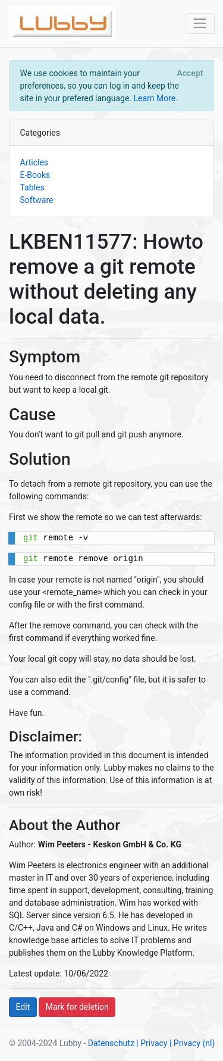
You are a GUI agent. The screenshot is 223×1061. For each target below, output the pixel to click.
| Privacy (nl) (192, 1043)
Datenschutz (111, 1043)
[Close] (190, 73)
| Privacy (151, 1043)
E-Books (35, 175)
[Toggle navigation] (200, 23)
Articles (34, 162)
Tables (32, 187)
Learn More (154, 98)
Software (37, 200)
